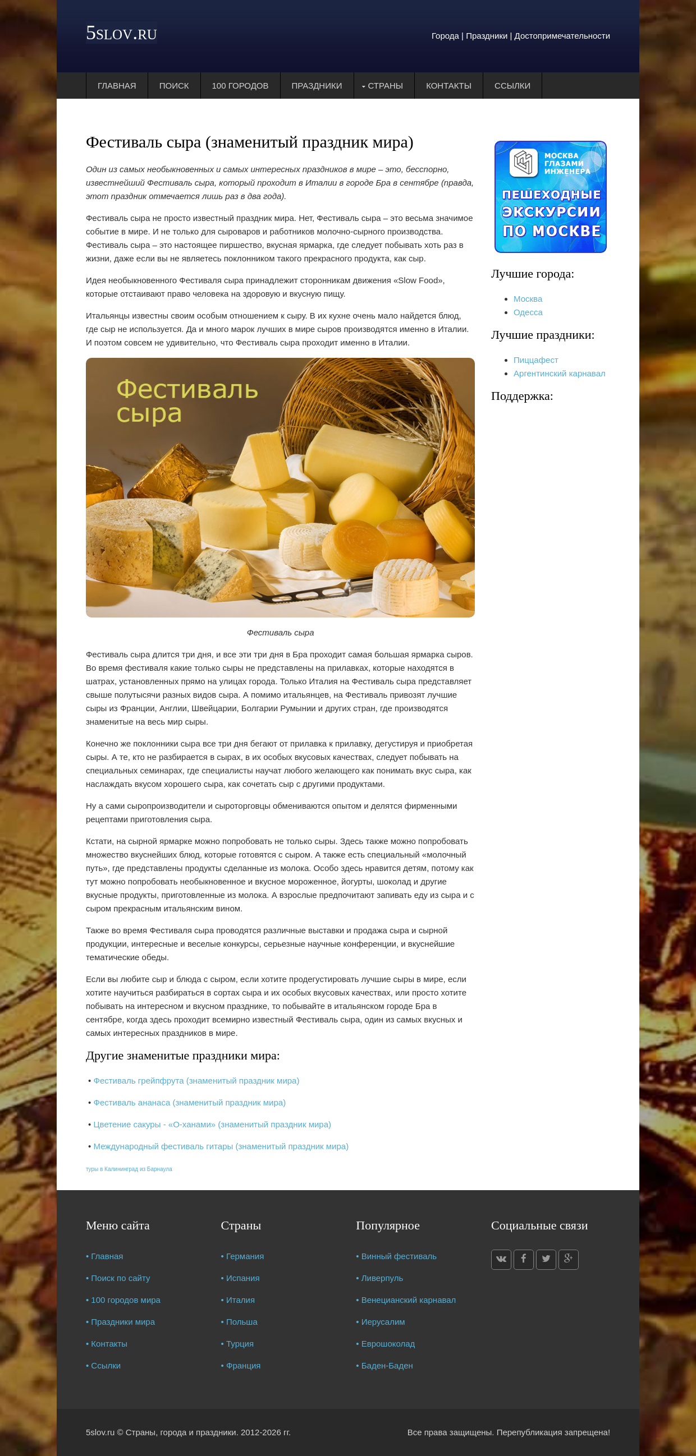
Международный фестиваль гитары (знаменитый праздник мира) (221, 1146)
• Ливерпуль (379, 1278)
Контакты (448, 85)
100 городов (240, 85)
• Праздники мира (120, 1321)
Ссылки (512, 85)
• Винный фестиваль (396, 1256)
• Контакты (106, 1343)
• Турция (237, 1343)
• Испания (240, 1278)
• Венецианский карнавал (406, 1300)
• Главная (104, 1256)
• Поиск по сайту (118, 1278)
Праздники (317, 85)
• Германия (242, 1256)
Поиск (174, 85)
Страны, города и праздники (181, 1432)
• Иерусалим (380, 1321)
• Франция (241, 1365)
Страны (386, 85)
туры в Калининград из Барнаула (129, 1169)
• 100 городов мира (123, 1300)
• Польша (239, 1321)
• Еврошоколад (385, 1343)
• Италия (238, 1300)
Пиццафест (536, 360)
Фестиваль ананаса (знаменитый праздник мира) (189, 1102)
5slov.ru (121, 32)
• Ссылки (103, 1365)
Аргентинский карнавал (560, 373)
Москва (528, 298)
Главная (117, 85)
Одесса (528, 312)
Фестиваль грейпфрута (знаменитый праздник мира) (196, 1080)
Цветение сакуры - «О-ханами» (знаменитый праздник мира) (212, 1124)
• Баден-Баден (384, 1365)
